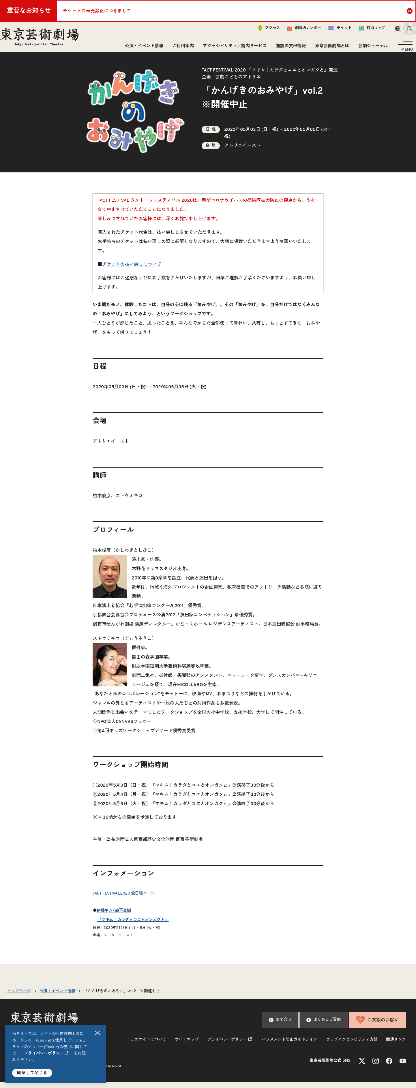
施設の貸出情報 (288, 48)
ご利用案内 (181, 48)
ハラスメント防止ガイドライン (289, 1046)
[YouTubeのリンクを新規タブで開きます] (403, 1067)
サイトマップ (187, 1046)
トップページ (19, 997)
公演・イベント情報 (142, 48)
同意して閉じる (32, 1073)
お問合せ (280, 1026)
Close (410, 10)
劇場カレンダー (296, 30)
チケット (331, 31)
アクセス (261, 31)
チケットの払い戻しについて (131, 270)
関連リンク (396, 1046)
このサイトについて (148, 1046)
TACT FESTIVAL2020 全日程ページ (124, 899)
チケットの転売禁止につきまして (97, 11)
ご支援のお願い (377, 1026)
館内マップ (364, 30)
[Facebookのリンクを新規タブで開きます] (389, 1067)
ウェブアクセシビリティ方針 (352, 1046)
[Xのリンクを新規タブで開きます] (362, 1067)
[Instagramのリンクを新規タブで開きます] (375, 1067)
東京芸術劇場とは (330, 48)
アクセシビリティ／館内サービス (232, 48)
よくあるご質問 (323, 1026)
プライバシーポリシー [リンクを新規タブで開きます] (44, 1053)
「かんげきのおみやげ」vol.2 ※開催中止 (122, 997)
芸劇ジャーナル (371, 48)
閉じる (98, 1033)
